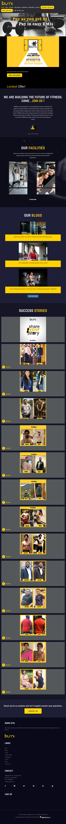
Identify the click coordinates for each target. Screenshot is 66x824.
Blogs (6, 750)
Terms (6, 752)
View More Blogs (33, 296)
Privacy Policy (8, 755)
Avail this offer (14, 75)
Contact (37, 7)
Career (6, 759)
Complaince (8, 757)
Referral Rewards (47, 7)
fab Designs (27, 817)
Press (6, 762)
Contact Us (33, 711)
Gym (6, 748)
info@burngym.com (10, 781)
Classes (11, 7)
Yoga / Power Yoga (33, 134)
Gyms (6, 7)
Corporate (24, 7)
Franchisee (31, 7)
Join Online (17, 7)
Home (2, 7)
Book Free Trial (7, 10)
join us (37, 101)
